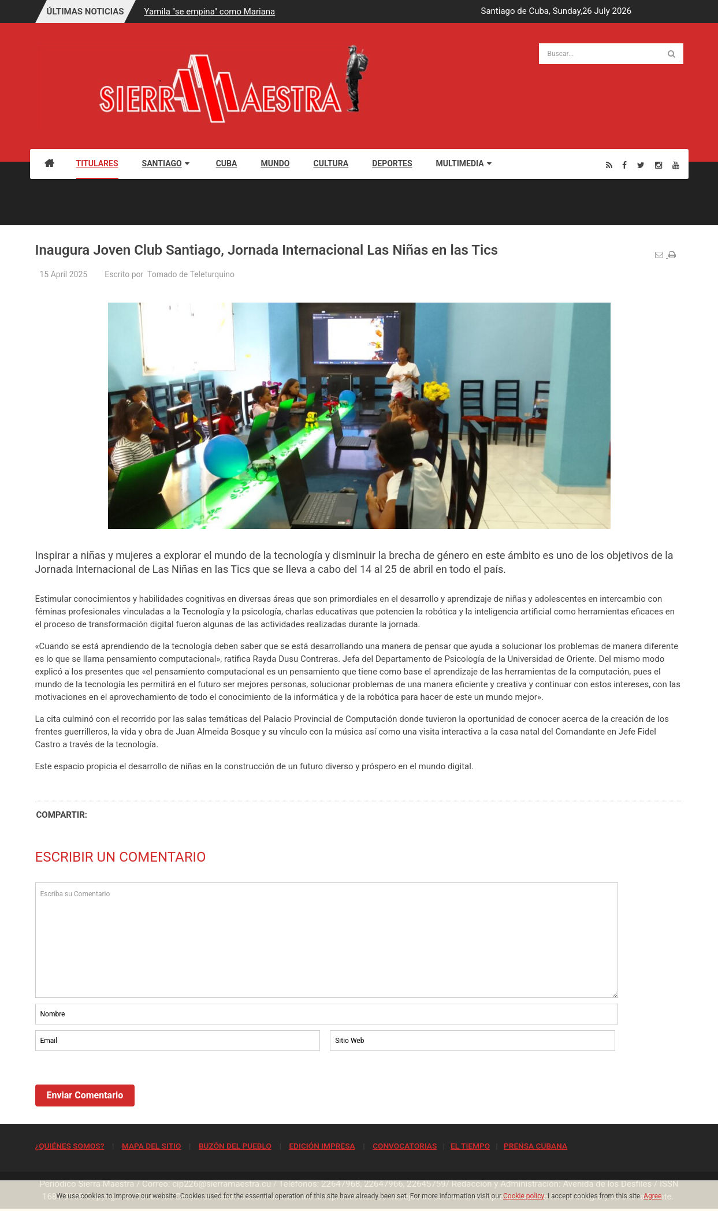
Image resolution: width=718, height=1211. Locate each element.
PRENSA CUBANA (535, 1145)
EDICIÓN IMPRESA (322, 1145)
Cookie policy (523, 1196)
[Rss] (609, 165)
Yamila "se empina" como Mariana (210, 11)
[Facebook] (624, 165)
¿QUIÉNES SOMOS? (70, 1145)
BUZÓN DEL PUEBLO (235, 1145)
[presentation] (123, 1085)
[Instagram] (658, 165)
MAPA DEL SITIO (151, 1145)
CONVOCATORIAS (405, 1145)
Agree (652, 1196)
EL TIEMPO (470, 1145)
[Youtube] (675, 165)
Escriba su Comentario (327, 940)
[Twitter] (641, 165)
